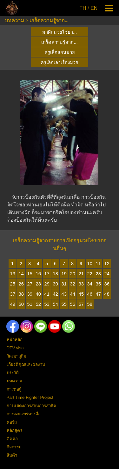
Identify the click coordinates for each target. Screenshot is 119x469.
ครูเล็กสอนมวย (59, 52)
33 (81, 283)
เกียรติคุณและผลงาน (26, 364)
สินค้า (12, 455)
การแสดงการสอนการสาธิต (31, 405)
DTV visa (15, 347)
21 (81, 273)
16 (38, 273)
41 (47, 294)
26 (21, 283)
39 (29, 294)
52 (38, 304)
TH (83, 8)
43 (64, 294)
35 (98, 283)
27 (29, 283)
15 (29, 273)
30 (55, 283)
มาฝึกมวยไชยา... (59, 32)
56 (72, 304)
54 (55, 304)
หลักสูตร (14, 430)
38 (21, 294)
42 (55, 294)
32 (72, 283)
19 (64, 273)
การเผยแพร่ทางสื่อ (24, 414)
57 (81, 304)
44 (72, 294)
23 (98, 273)
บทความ (14, 20)
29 (47, 283)
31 (64, 283)
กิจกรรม (14, 447)
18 (55, 273)
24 (106, 273)
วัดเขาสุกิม (16, 356)
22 (89, 273)
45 (81, 294)
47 (98, 294)
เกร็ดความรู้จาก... (49, 20)
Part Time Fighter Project (30, 397)
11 (98, 263)
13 (12, 273)
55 (64, 304)
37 (12, 294)
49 (12, 304)
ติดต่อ (12, 438)
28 (38, 283)
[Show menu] (109, 8)
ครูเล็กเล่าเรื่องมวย (59, 62)
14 (21, 273)
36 (106, 283)
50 (21, 304)
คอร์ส (12, 422)
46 (89, 294)
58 (89, 304)
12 (106, 263)
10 (89, 263)
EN (93, 8)
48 (106, 294)
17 (47, 273)
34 (89, 283)
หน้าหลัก (15, 339)
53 (47, 304)
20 (72, 273)
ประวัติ (13, 372)
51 (29, 304)
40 (38, 294)
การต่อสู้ (14, 389)
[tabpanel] (89, 8)
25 (12, 283)
